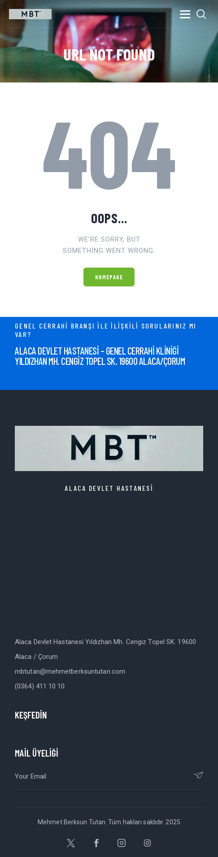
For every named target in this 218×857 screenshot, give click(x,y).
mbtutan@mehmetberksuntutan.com (70, 671)
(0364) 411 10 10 (40, 686)
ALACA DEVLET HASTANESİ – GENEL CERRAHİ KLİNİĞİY (97, 356)
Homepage (109, 277)
